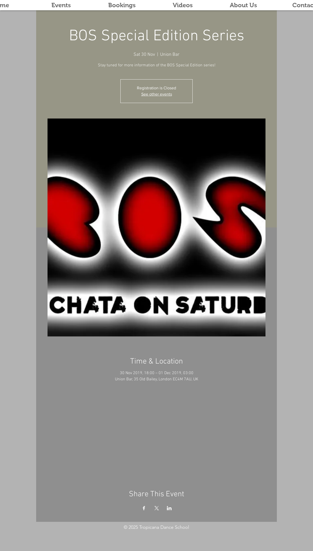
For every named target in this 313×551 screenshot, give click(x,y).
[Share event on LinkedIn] (169, 508)
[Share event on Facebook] (144, 508)
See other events (156, 94)
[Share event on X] (156, 508)
